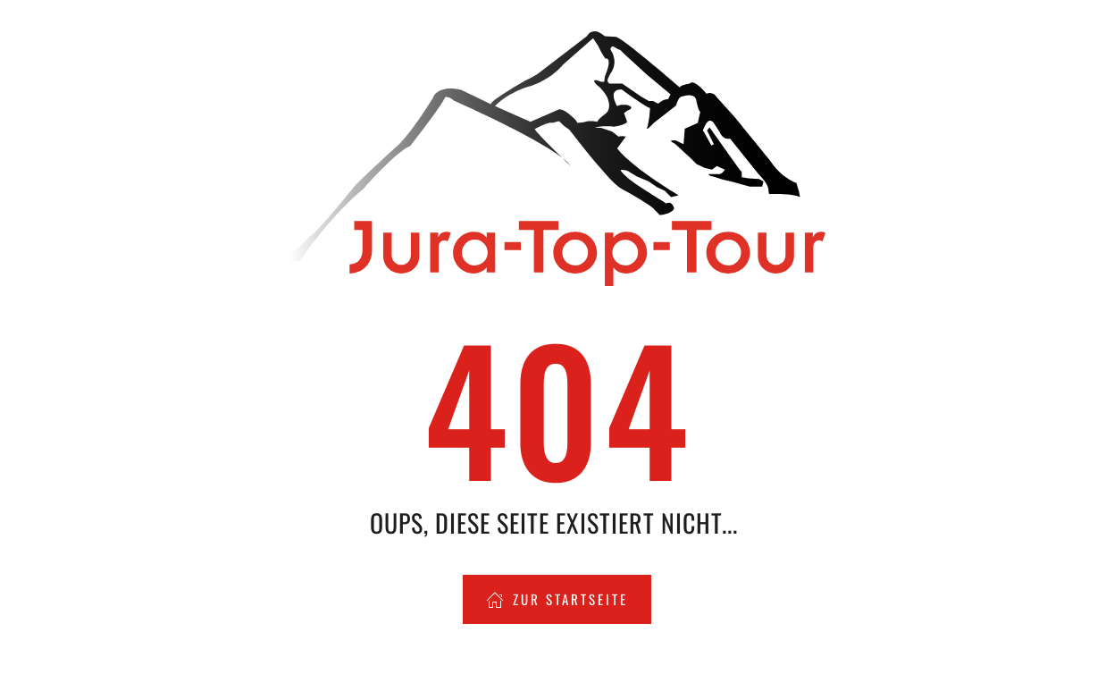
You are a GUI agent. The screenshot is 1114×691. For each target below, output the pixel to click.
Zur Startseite (557, 599)
